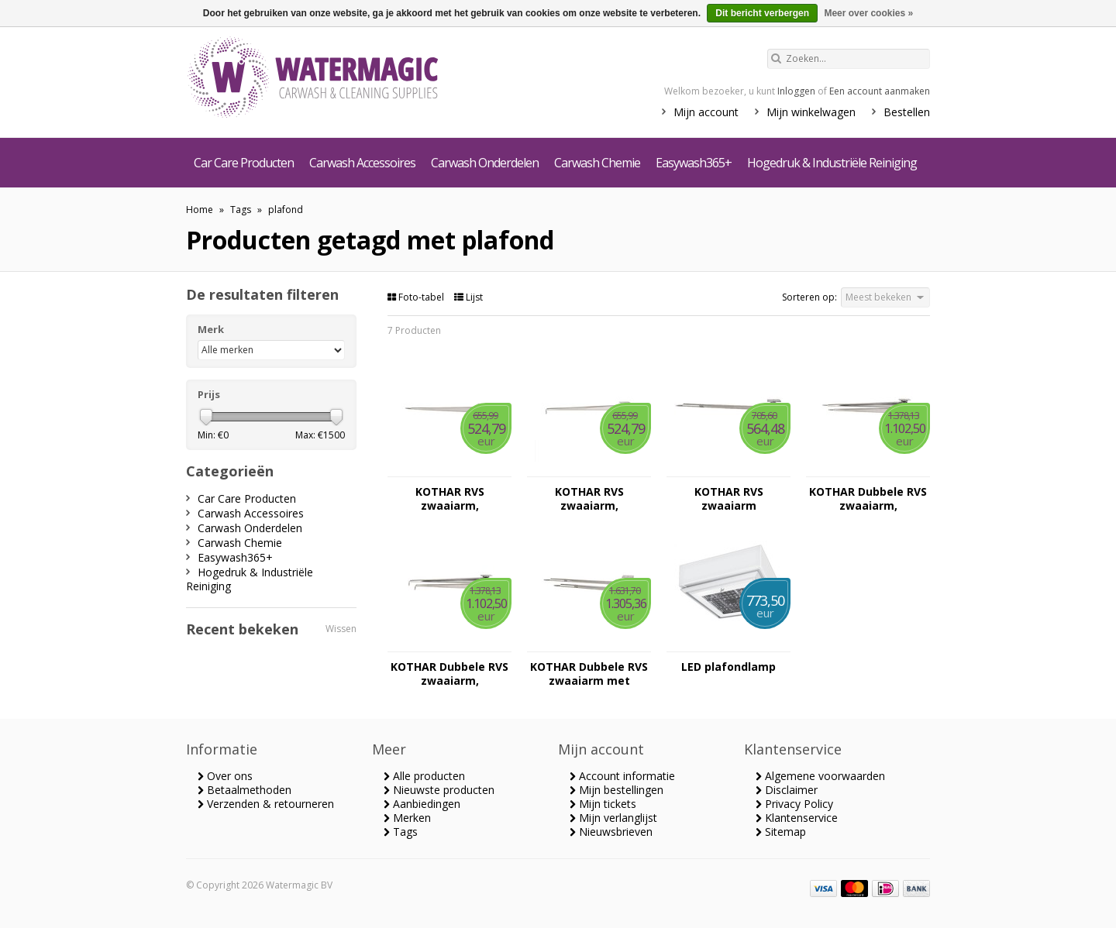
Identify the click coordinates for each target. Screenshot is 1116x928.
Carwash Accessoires (362, 162)
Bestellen (907, 112)
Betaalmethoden (244, 789)
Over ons (225, 775)
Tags (240, 209)
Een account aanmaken (879, 91)
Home (199, 209)
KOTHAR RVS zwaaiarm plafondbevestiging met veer (728, 499)
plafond (285, 209)
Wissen (341, 628)
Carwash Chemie (597, 162)
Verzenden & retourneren (266, 803)
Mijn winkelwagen (811, 112)
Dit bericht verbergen (762, 13)
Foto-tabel (417, 297)
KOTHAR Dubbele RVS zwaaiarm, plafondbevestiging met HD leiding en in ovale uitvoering (449, 674)
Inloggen (796, 91)
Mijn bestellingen (616, 789)
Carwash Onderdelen (485, 162)
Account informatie (622, 775)
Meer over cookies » (868, 13)
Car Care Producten (244, 162)
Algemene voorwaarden (820, 775)
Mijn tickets (603, 803)
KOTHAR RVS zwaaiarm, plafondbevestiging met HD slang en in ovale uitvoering (449, 499)
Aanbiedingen (422, 803)
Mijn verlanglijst (613, 817)
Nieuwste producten (439, 789)
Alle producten (424, 775)
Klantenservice (797, 817)
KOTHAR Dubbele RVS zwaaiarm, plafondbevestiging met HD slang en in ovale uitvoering (868, 499)
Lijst (468, 297)
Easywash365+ (694, 162)
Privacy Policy (794, 803)
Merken (407, 817)
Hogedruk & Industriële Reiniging (832, 162)
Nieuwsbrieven (611, 831)
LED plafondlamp (728, 667)
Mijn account (706, 112)
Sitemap (781, 831)
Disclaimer (787, 789)
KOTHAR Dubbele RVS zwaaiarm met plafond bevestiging (589, 674)
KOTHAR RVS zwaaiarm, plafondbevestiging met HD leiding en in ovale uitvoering (589, 499)
